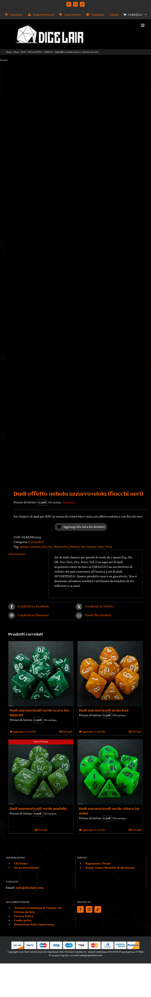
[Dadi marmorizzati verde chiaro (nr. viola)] (110, 772)
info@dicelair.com (29, 888)
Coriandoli (36, 542)
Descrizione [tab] (16, 554)
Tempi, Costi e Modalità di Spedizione (110, 868)
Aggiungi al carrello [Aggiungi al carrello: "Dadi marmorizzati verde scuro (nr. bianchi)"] (24, 732)
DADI (23, 52)
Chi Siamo (21, 864)
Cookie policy (23, 920)
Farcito (47, 547)
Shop (16, 52)
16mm (24, 547)
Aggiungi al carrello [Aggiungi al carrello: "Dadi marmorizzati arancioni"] (93, 732)
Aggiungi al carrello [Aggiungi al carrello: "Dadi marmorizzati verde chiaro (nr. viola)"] (93, 830)
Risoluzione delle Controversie (34, 925)
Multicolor (60, 547)
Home (9, 52)
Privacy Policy (23, 916)
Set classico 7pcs (92, 547)
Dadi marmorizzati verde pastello (38, 809)
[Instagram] (89, 909)
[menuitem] (114, 14)
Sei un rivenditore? (27, 868)
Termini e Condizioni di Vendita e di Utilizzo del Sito (38, 910)
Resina (74, 547)
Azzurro (35, 547)
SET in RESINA (35, 52)
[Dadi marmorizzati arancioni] (110, 673)
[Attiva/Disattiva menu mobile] (143, 25)
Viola (108, 547)
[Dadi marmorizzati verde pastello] (40, 772)
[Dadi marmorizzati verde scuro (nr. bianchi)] (40, 673)
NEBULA (48, 52)
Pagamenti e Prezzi (97, 864)
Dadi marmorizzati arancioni (103, 710)
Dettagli (67, 732)
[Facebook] (80, 909)
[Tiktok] (97, 909)
